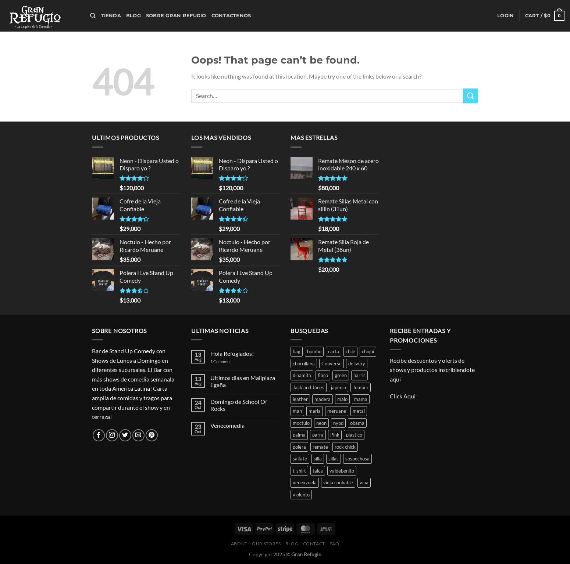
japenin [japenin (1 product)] (338, 387)
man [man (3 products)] (297, 411)
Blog (133, 15)
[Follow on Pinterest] (152, 435)
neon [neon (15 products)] (321, 423)
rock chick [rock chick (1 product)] (345, 447)
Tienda (111, 15)
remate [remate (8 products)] (320, 447)
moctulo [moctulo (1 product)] (301, 423)
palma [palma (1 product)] (299, 435)
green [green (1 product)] (341, 375)
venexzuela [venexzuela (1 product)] (305, 482)
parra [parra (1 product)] (318, 435)
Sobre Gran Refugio (176, 15)
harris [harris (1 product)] (359, 375)
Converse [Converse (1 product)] (331, 363)
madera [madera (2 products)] (322, 399)
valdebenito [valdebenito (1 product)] (341, 471)
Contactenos (231, 15)
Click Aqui (403, 396)
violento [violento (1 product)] (301, 495)
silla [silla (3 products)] (318, 459)
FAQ (334, 543)
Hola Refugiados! (232, 353)
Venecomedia (227, 425)
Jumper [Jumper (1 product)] (360, 387)
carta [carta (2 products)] (333, 351)
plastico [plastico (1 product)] (354, 435)
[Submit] (470, 95)
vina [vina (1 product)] (364, 482)
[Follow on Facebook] (99, 435)
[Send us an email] (138, 435)
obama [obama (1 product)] (357, 423)
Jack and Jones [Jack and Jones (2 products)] (308, 387)
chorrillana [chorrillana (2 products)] (304, 363)
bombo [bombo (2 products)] (314, 351)
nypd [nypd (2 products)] (338, 423)
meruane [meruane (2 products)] (336, 411)
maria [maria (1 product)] (315, 411)
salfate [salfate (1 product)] (300, 459)
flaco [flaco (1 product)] (323, 375)
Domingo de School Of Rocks (238, 405)
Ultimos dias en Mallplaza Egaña (242, 381)
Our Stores (266, 543)
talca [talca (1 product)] (318, 471)
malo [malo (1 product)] (342, 399)
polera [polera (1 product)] (299, 447)
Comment (220, 361)
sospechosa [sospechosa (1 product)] (357, 459)
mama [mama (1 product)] (360, 399)
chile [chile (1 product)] (350, 351)
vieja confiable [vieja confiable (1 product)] (338, 482)
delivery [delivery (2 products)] (356, 363)
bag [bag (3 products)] (296, 351)
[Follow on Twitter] (125, 435)
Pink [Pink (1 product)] (334, 435)
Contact (314, 543)
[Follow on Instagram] (112, 435)
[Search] (93, 16)
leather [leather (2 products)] (300, 399)
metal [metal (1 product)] (359, 411)
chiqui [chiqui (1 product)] (368, 351)
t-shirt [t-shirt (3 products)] (299, 471)
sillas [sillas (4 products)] (333, 459)
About (239, 543)
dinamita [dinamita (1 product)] (302, 375)
